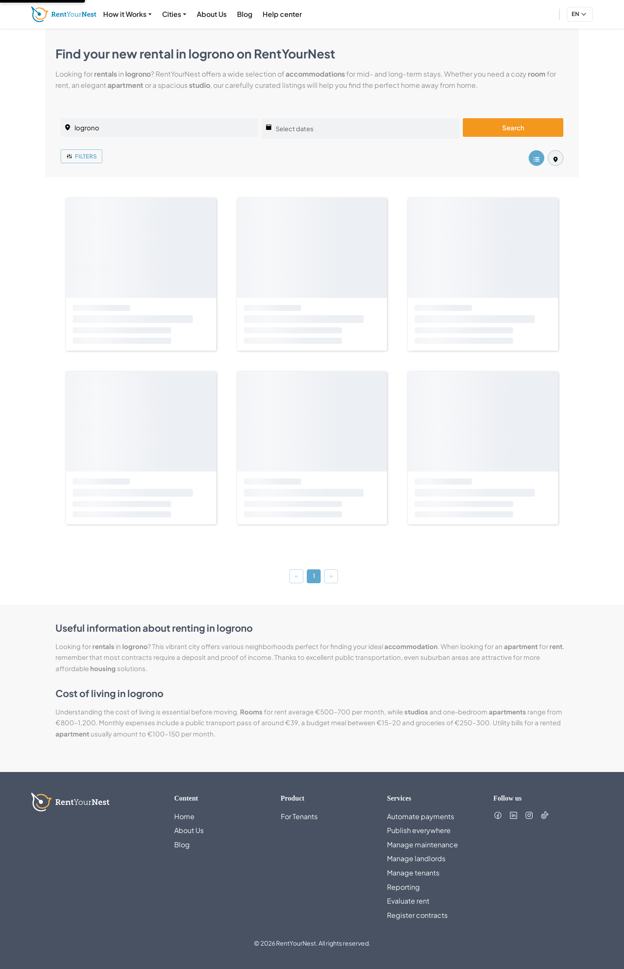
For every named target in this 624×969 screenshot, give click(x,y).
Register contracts (417, 915)
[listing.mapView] (555, 158)
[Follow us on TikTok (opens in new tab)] (544, 815)
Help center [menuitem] (284, 13)
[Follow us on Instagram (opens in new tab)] (529, 815)
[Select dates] (360, 128)
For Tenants (299, 816)
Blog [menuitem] (244, 14)
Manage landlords (416, 858)
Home (184, 816)
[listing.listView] (536, 158)
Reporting (403, 886)
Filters (81, 156)
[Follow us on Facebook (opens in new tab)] (498, 815)
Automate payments (420, 816)
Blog (182, 844)
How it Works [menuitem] (124, 14)
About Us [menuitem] (212, 14)
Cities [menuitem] (171, 14)
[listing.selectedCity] (159, 127)
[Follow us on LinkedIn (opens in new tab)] (513, 815)
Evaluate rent (408, 900)
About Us (189, 830)
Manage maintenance (422, 844)
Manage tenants (413, 872)
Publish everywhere (419, 830)
